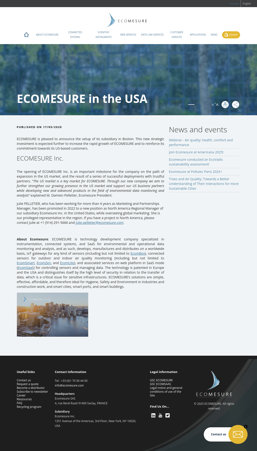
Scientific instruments (104, 35)
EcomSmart (26, 263)
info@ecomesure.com (69, 385)
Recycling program (29, 407)
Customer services (176, 35)
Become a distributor (31, 388)
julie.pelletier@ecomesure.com (99, 222)
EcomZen (44, 263)
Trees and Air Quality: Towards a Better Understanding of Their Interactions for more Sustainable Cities (204, 184)
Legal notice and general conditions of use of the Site (166, 391)
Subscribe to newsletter (32, 392)
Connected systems (75, 35)
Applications (198, 34)
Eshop (233, 35)
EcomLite (67, 263)
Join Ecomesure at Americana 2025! (196, 152)
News (214, 34)
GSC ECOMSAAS (160, 384)
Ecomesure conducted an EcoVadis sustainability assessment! (196, 161)
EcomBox (138, 253)
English (247, 3)
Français (234, 3)
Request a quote (28, 384)
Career (21, 395)
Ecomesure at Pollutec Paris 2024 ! (195, 171)
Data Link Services (152, 34)
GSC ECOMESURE (161, 380)
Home (26, 35)
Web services (128, 34)
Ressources (24, 399)
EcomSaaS (26, 267)
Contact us (24, 380)
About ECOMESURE (47, 34)
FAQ (19, 403)
